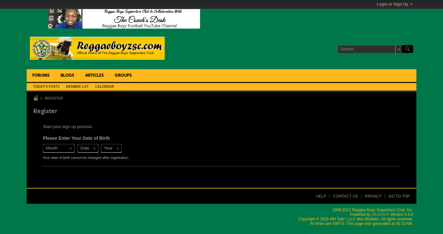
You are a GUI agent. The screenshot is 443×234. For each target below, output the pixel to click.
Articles (94, 75)
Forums (40, 75)
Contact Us (345, 196)
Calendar (104, 87)
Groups (123, 75)
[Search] (370, 49)
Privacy (373, 196)
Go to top (399, 196)
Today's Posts (46, 87)
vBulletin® (380, 214)
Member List (77, 87)
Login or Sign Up (394, 4)
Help (321, 196)
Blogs (67, 75)
